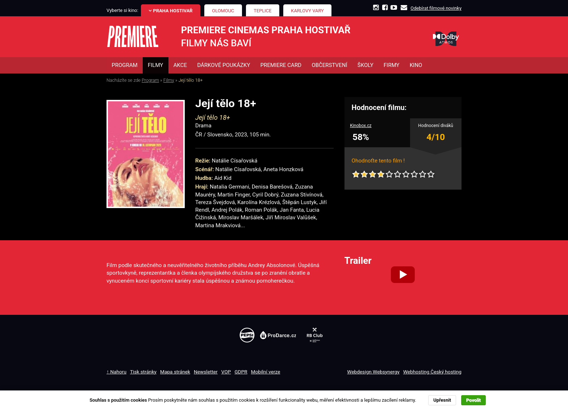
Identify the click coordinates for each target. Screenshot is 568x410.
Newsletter (206, 372)
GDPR (240, 372)
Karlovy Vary (307, 10)
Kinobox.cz (361, 125)
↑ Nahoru (116, 372)
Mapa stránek (175, 372)
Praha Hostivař (173, 10)
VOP (226, 372)
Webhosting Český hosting (432, 372)
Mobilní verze (265, 372)
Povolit (473, 400)
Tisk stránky (143, 372)
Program (150, 80)
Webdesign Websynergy (373, 372)
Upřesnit (442, 400)
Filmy (168, 80)
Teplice (262, 10)
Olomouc (223, 10)
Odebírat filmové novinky (436, 8)
